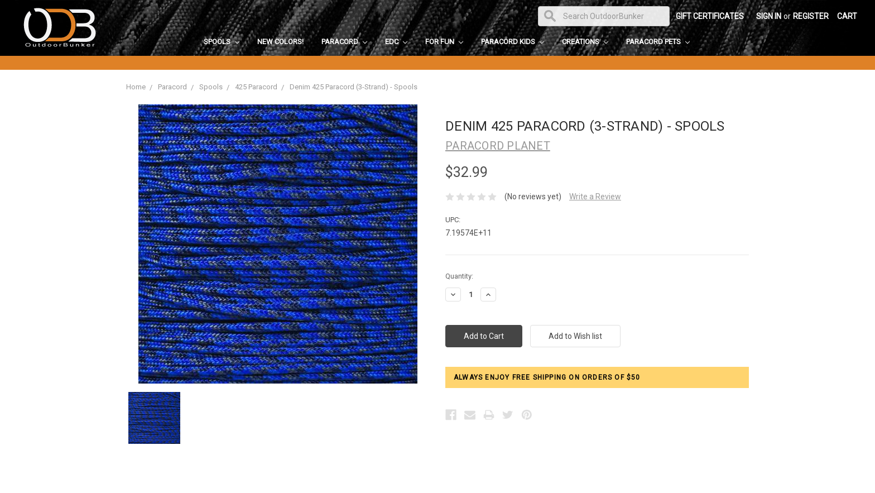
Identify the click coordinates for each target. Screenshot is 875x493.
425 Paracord (256, 87)
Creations (585, 41)
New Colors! (280, 41)
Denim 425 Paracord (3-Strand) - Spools (353, 87)
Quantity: (459, 276)
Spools (221, 41)
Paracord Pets (658, 41)
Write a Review (595, 196)
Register (811, 16)
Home (136, 87)
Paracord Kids (512, 41)
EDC (396, 41)
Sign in (768, 16)
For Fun (444, 41)
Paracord (344, 41)
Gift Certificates (710, 16)
